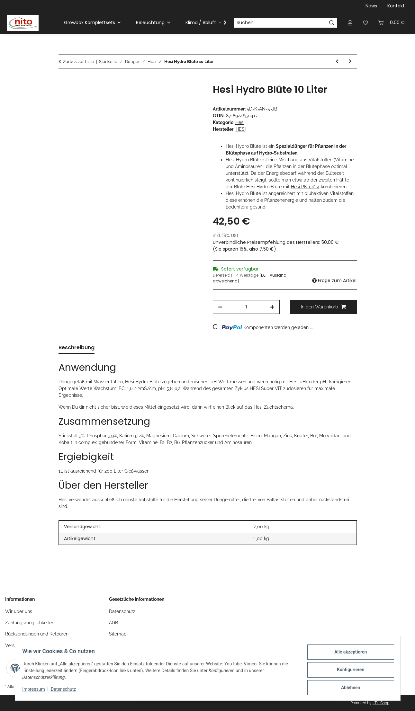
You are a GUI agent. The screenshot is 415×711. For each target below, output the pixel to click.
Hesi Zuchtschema (273, 407)
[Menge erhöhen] (272, 307)
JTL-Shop (381, 703)
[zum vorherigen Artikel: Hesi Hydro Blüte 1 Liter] (337, 61)
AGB (113, 622)
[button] (350, 23)
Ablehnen (347, 688)
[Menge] (246, 307)
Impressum (36, 691)
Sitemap (118, 633)
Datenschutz (66, 691)
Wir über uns (18, 611)
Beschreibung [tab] (77, 347)
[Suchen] (280, 22)
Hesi (239, 122)
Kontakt (396, 6)
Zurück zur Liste (78, 61)
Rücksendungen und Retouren (36, 633)
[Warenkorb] (391, 23)
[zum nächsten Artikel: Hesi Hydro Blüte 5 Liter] (350, 61)
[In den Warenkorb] (64, 80)
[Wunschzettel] (365, 23)
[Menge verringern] (220, 307)
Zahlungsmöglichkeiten (29, 622)
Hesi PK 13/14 (305, 186)
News (371, 6)
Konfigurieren (347, 671)
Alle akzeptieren (347, 654)
